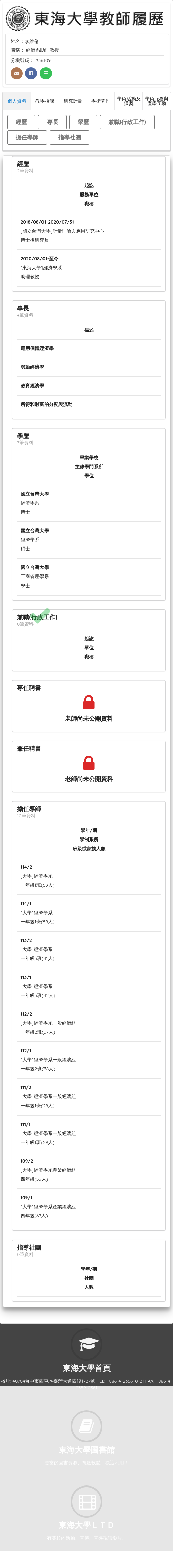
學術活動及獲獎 (129, 101)
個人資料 (17, 101)
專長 (52, 121)
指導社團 (69, 137)
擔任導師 (27, 137)
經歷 (21, 121)
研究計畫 (73, 101)
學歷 (83, 121)
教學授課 (44, 101)
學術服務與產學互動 (156, 101)
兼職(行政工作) (127, 121)
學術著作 (100, 101)
